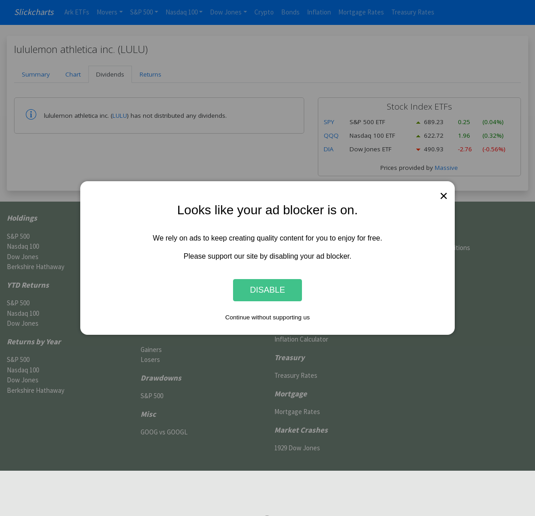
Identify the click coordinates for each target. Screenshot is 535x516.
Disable (267, 290)
